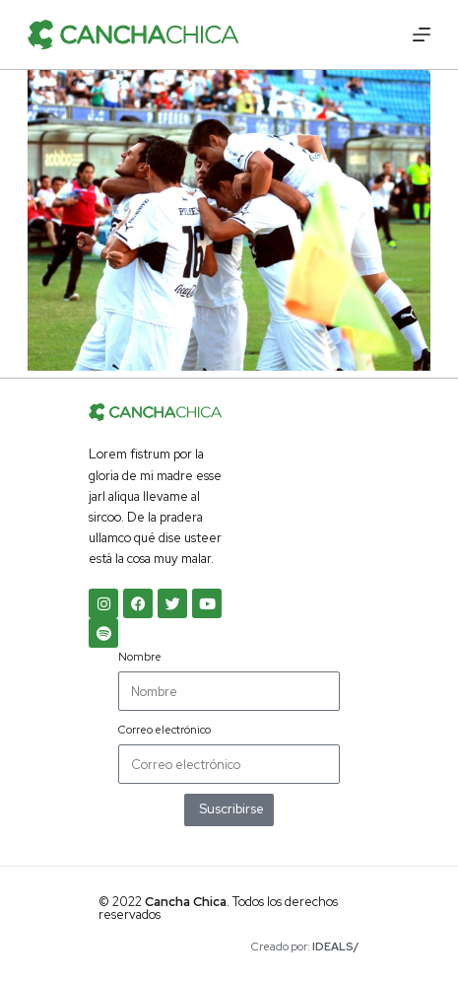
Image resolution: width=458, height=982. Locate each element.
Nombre (140, 657)
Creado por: (305, 946)
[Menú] (421, 34)
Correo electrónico (164, 729)
